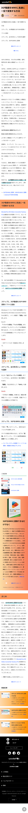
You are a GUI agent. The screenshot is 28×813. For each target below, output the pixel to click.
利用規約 (4, 801)
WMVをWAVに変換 (20, 194)
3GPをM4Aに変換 (8, 194)
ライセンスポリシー (21, 801)
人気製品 (5, 781)
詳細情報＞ (22, 713)
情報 (4, 795)
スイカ (7, 15)
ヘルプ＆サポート (8, 790)
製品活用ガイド (7, 786)
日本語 (13, 809)
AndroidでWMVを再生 (11, 196)
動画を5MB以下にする (14, 448)
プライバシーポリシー (11, 801)
